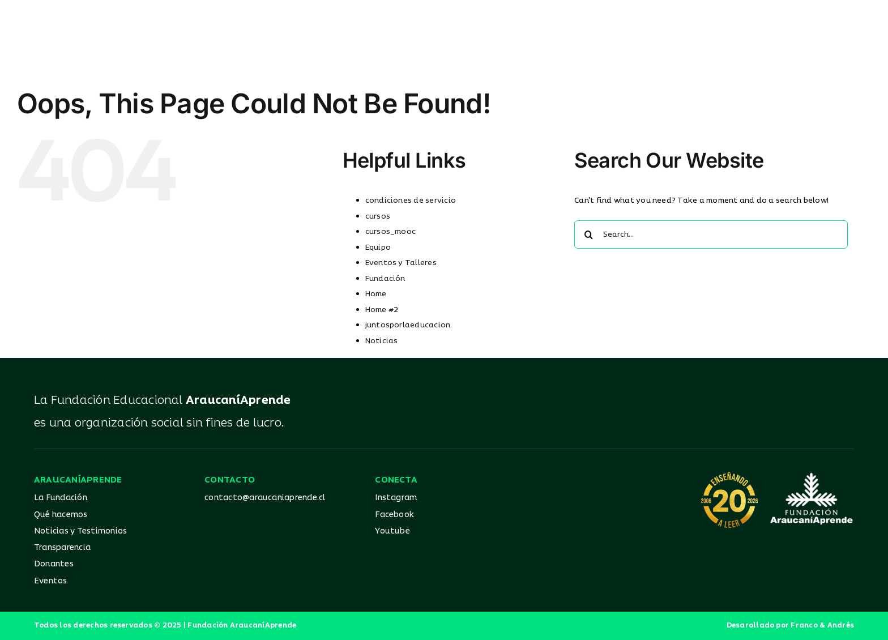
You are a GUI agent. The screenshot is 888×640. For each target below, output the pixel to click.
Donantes (54, 564)
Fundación (385, 278)
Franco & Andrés (822, 625)
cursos (377, 216)
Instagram (396, 498)
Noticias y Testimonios (80, 531)
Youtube (392, 531)
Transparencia (62, 547)
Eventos (50, 581)
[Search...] (711, 234)
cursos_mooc (390, 231)
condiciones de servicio (410, 200)
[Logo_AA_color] (444, 21)
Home (376, 294)
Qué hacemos (61, 514)
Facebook (394, 514)
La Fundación (60, 498)
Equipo (378, 247)
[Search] (588, 234)
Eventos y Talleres (401, 262)
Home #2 (382, 309)
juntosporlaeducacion (408, 325)
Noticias (381, 341)
